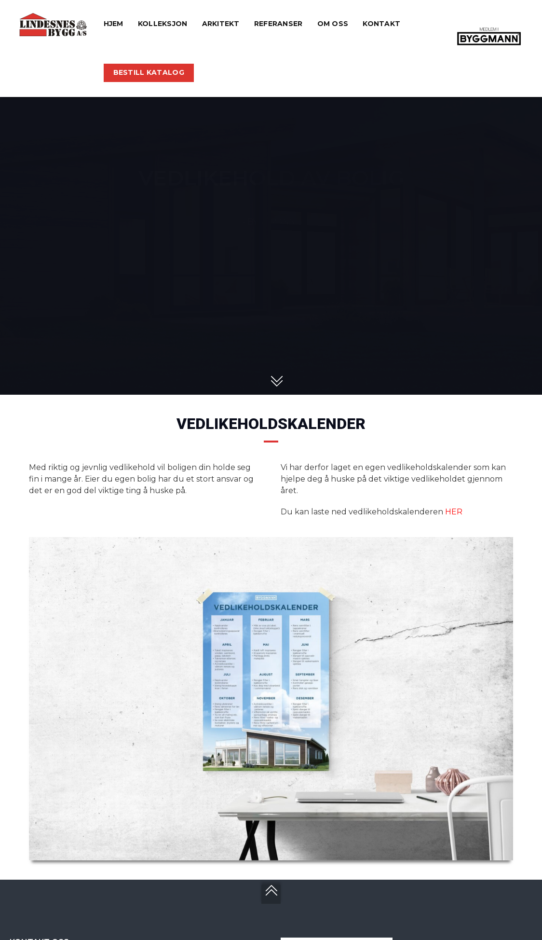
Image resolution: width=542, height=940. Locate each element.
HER (453, 511)
